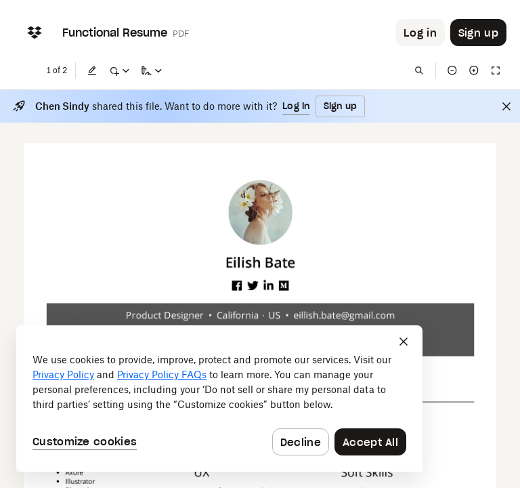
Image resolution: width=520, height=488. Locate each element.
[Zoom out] (452, 70)
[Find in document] (419, 70)
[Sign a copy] (151, 70)
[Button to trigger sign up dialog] (478, 32)
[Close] (506, 106)
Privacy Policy (63, 374)
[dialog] (219, 398)
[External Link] (237, 285)
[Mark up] (119, 70)
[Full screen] (495, 70)
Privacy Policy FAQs (162, 374)
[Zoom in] (474, 70)
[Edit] (92, 70)
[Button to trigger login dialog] (420, 32)
